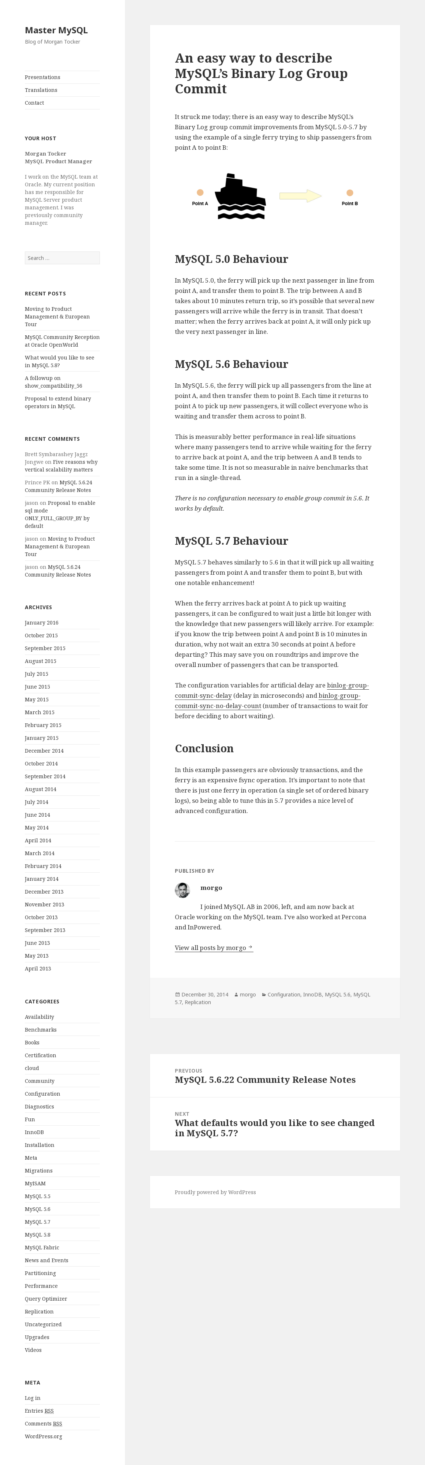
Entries (39, 1410)
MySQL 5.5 (37, 1196)
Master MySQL (56, 30)
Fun (30, 1119)
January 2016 (42, 622)
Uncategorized (43, 1324)
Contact (34, 102)
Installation (39, 1144)
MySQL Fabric (42, 1247)
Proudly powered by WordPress (215, 1192)
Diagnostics (39, 1106)
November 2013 (44, 904)
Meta (31, 1157)
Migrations (39, 1170)
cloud (32, 1068)
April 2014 (38, 840)
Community (39, 1080)
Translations (41, 89)
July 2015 (36, 673)
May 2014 (37, 827)
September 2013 (45, 930)
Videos (33, 1349)
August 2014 (40, 789)
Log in (33, 1397)
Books (32, 1042)
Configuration (42, 1093)
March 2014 (39, 853)
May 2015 (37, 699)
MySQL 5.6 (37, 1208)
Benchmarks (41, 1029)
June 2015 (37, 686)
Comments (43, 1423)
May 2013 (37, 955)
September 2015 (45, 648)
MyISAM (35, 1183)
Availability (39, 1016)
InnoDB (34, 1132)
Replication (39, 1311)
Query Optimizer (46, 1298)
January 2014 (42, 878)
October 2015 (41, 635)
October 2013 (41, 917)
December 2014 (44, 750)
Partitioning (40, 1273)
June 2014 (37, 814)
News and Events (46, 1260)
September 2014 (45, 776)
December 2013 (44, 891)
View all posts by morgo (211, 947)
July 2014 (36, 801)
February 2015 (43, 725)
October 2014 (41, 763)
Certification (40, 1055)
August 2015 (40, 660)
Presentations (42, 77)
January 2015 (42, 737)
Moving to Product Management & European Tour (57, 316)
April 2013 (38, 968)
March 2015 (39, 712)
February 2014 (43, 865)
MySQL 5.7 (37, 1221)
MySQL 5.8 (37, 1234)
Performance (41, 1285)
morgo (248, 994)
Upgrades (37, 1337)
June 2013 (37, 942)
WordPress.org (43, 1436)
